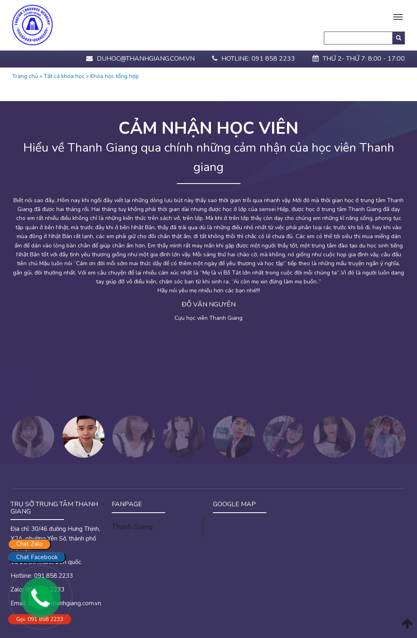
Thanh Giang (132, 527)
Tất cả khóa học (64, 76)
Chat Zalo (29, 544)
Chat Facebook (37, 557)
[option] (208, 269)
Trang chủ (25, 76)
